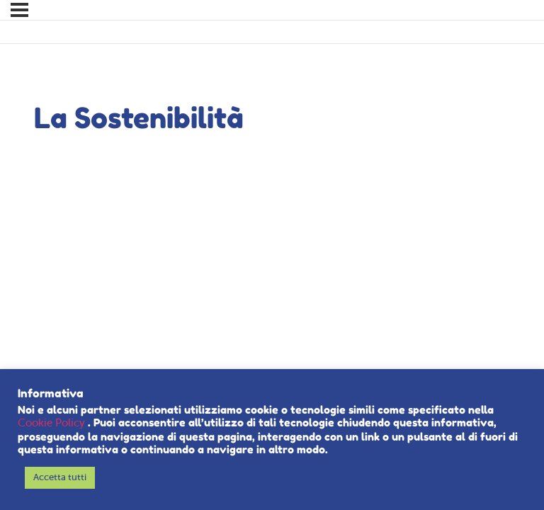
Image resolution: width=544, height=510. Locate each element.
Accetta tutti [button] (59, 477)
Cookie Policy (53, 424)
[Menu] (19, 10)
